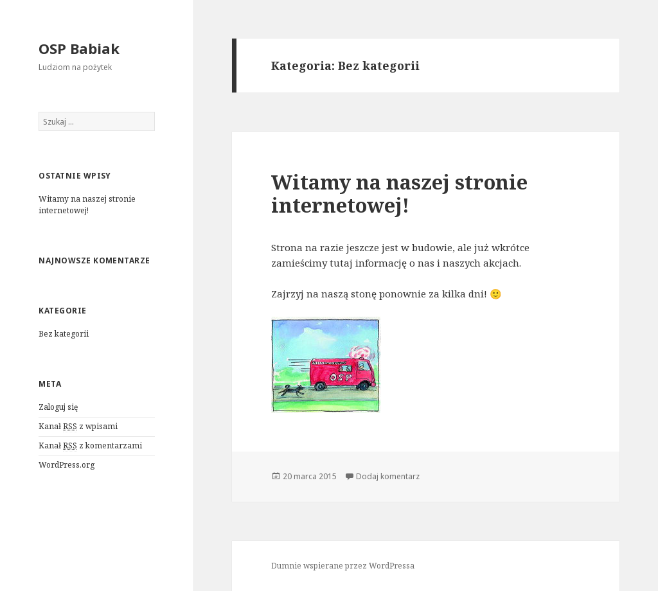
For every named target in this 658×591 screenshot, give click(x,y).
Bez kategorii (64, 333)
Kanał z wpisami (78, 426)
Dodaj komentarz (388, 476)
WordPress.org (66, 464)
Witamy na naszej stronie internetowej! (87, 204)
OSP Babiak (79, 48)
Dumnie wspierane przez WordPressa (342, 565)
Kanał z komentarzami (90, 446)
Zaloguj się (58, 406)
